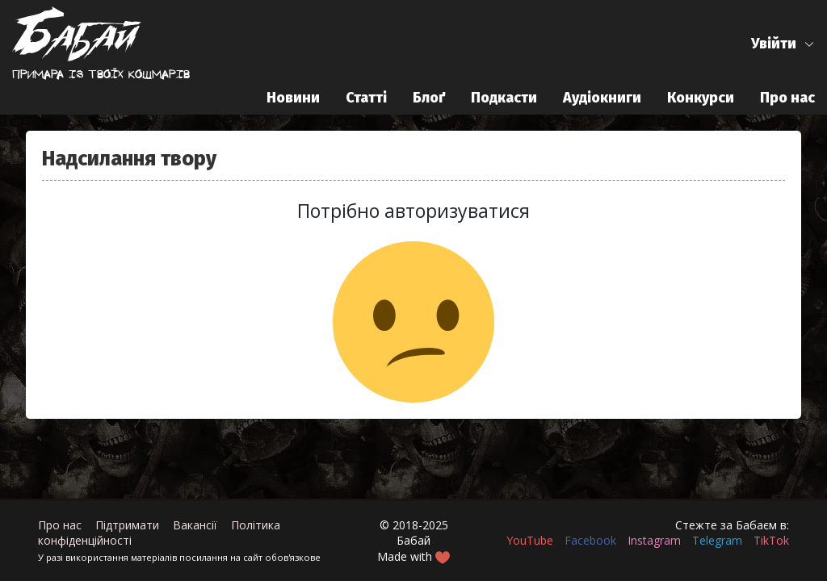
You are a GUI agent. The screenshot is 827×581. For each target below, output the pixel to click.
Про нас (787, 98)
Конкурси (700, 98)
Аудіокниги (602, 98)
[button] (783, 44)
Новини (293, 98)
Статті (366, 98)
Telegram (717, 540)
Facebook (590, 540)
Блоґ (429, 98)
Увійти (773, 43)
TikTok (771, 540)
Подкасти (504, 98)
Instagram (654, 540)
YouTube (529, 540)
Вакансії (195, 525)
